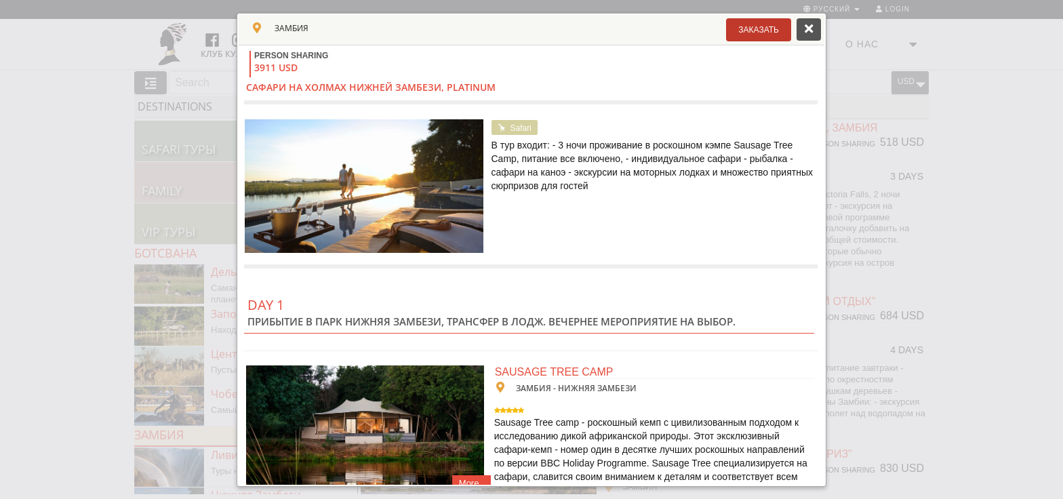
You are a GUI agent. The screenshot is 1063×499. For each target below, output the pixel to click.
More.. (471, 483)
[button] (758, 29)
